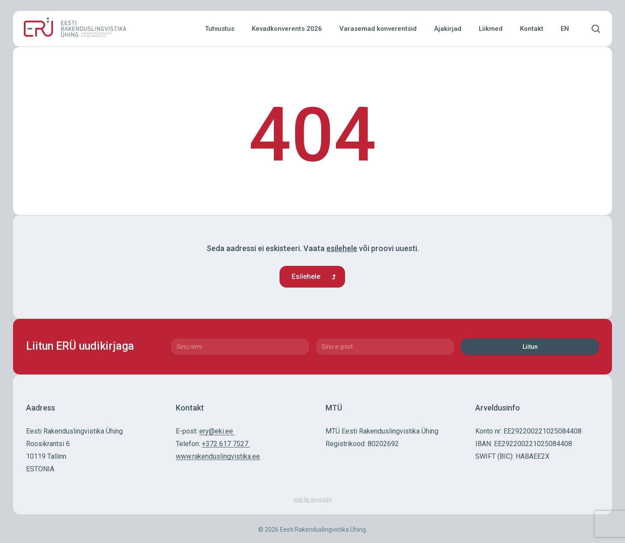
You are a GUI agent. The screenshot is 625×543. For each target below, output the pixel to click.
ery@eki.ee (217, 431)
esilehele (341, 248)
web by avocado (312, 500)
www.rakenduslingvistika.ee (218, 456)
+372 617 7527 (226, 444)
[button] (312, 277)
